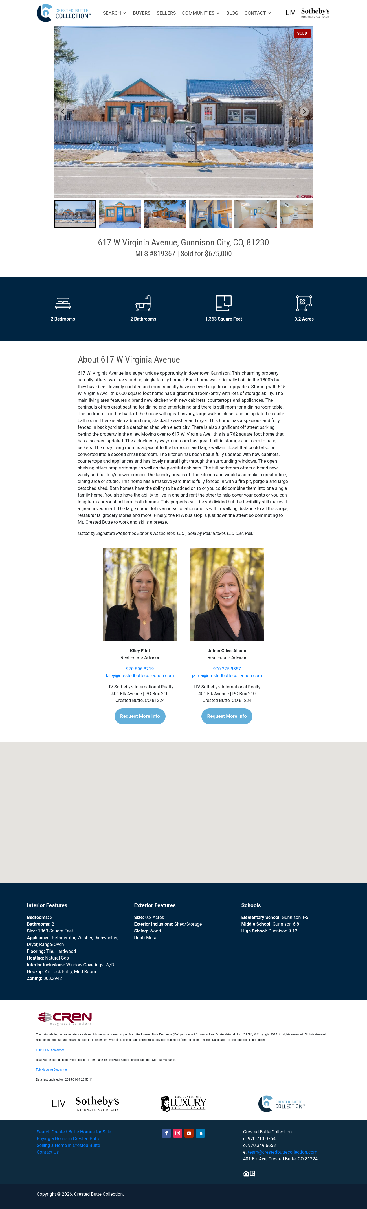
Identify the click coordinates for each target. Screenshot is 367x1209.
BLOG (232, 13)
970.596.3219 (140, 669)
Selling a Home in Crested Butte (68, 1145)
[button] (75, 214)
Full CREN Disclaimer (50, 1050)
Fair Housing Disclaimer (52, 1070)
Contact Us (48, 1152)
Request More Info (140, 716)
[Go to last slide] (62, 111)
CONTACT (255, 13)
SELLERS (166, 13)
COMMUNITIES (198, 13)
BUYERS (141, 13)
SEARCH (112, 13)
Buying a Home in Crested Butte (68, 1138)
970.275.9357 (227, 669)
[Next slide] (304, 111)
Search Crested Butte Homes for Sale (74, 1132)
